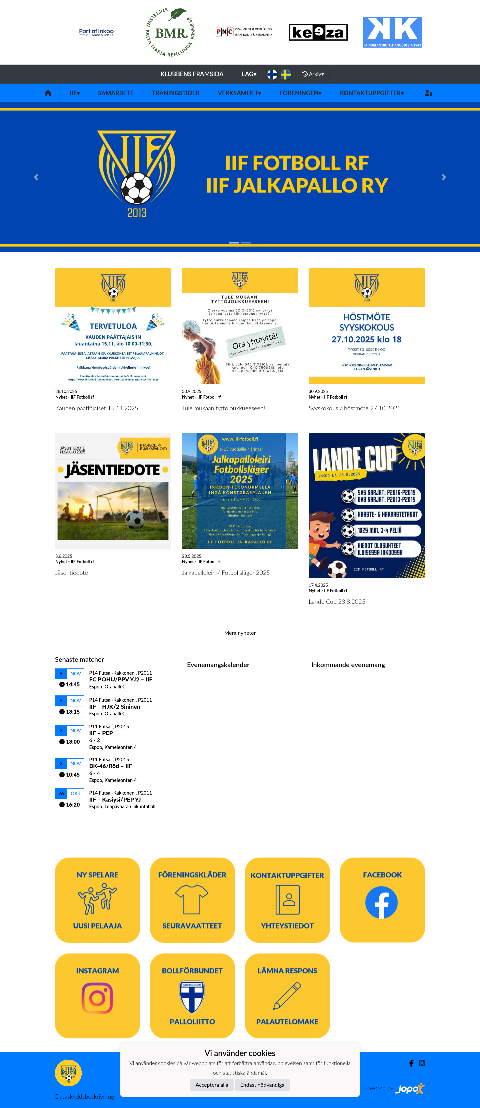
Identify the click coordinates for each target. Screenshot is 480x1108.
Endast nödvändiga (262, 1084)
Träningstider (176, 93)
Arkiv (313, 74)
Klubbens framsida (191, 74)
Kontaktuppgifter (371, 93)
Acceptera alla (212, 1084)
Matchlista (71, 822)
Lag (249, 74)
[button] (36, 177)
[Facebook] (409, 1063)
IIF (75, 93)
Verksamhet (239, 93)
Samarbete (116, 93)
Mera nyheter (240, 632)
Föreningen (300, 93)
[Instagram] (419, 1063)
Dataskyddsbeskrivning (84, 1096)
